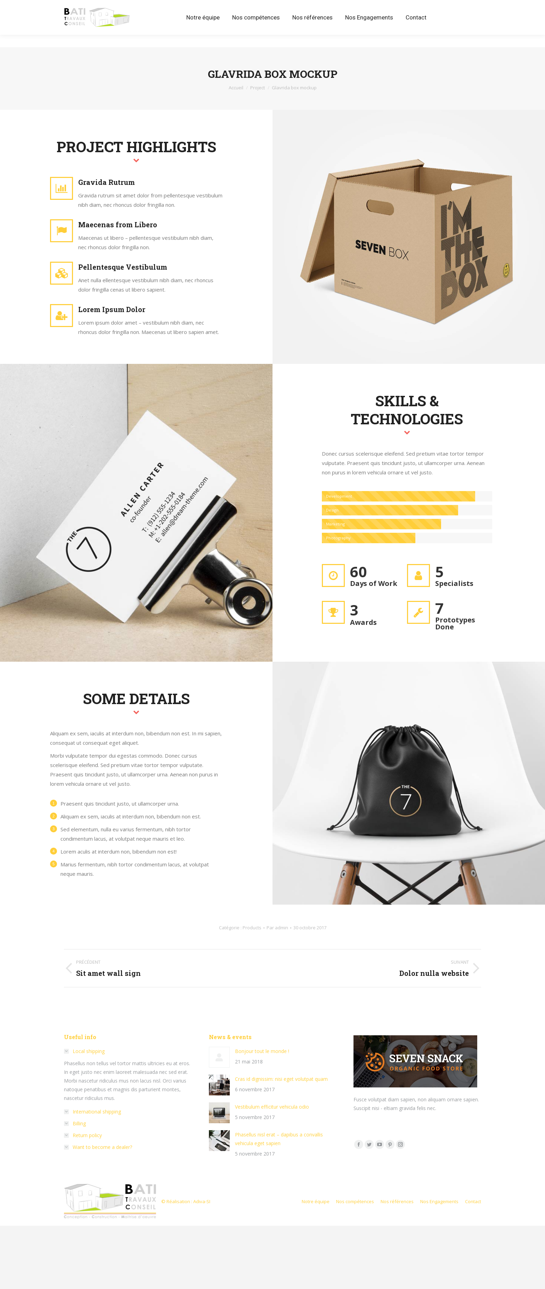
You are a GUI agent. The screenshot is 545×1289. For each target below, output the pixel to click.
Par (277, 927)
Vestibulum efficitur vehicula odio (272, 1106)
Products (252, 927)
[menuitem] (203, 30)
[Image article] (219, 1057)
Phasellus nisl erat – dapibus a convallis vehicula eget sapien (279, 1139)
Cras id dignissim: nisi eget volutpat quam (281, 1079)
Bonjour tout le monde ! (262, 1051)
